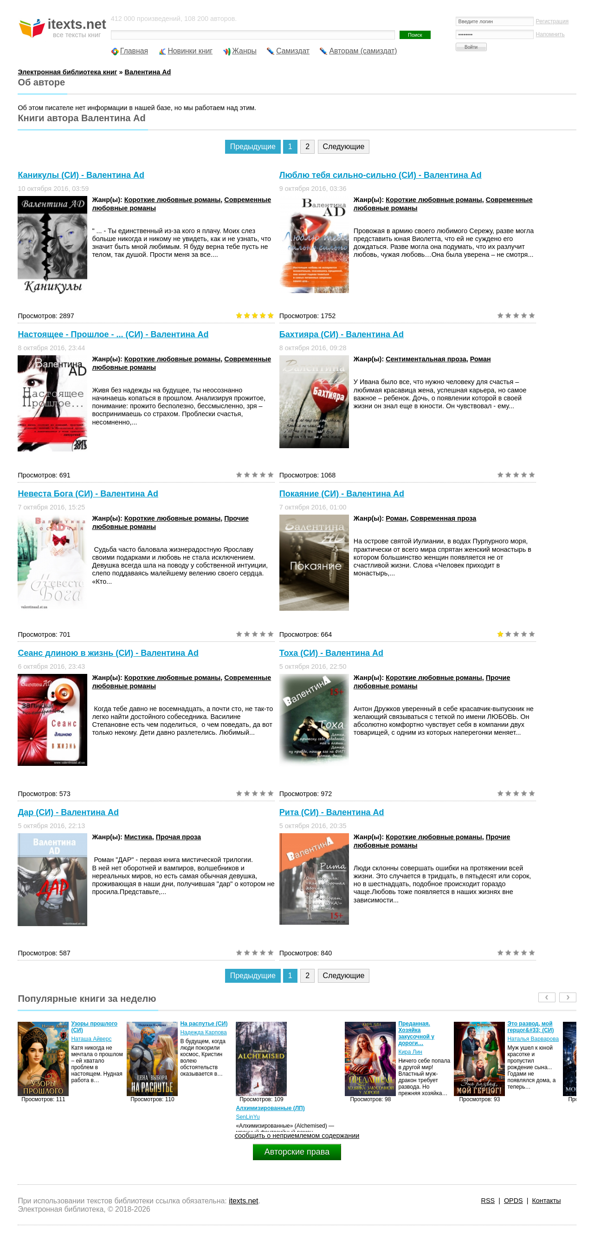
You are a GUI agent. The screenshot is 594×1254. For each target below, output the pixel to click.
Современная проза (443, 518)
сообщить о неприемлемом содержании (297, 1135)
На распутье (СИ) (203, 1023)
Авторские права (297, 1151)
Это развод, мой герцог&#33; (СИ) (530, 1026)
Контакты (546, 1200)
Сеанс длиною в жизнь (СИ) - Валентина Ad (108, 653)
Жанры (244, 51)
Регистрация (552, 21)
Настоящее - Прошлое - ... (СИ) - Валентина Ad (113, 334)
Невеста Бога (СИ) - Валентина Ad (88, 493)
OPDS (513, 1200)
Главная (134, 51)
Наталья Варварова (533, 1039)
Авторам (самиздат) (363, 51)
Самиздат (293, 51)
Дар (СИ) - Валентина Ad (68, 812)
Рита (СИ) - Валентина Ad (331, 812)
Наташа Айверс (91, 1039)
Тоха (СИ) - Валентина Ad (331, 653)
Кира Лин (410, 1052)
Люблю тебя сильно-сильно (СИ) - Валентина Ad (380, 175)
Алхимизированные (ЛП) (270, 1108)
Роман (480, 359)
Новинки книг (190, 51)
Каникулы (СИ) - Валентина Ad (81, 175)
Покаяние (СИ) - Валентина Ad (341, 493)
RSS (488, 1200)
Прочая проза (178, 837)
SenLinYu (247, 1117)
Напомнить (550, 34)
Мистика (138, 837)
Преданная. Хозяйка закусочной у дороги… (416, 1033)
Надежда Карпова (203, 1032)
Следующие (344, 146)
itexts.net (243, 1201)
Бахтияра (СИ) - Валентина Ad (341, 334)
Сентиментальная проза (426, 359)
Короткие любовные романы (172, 199)
